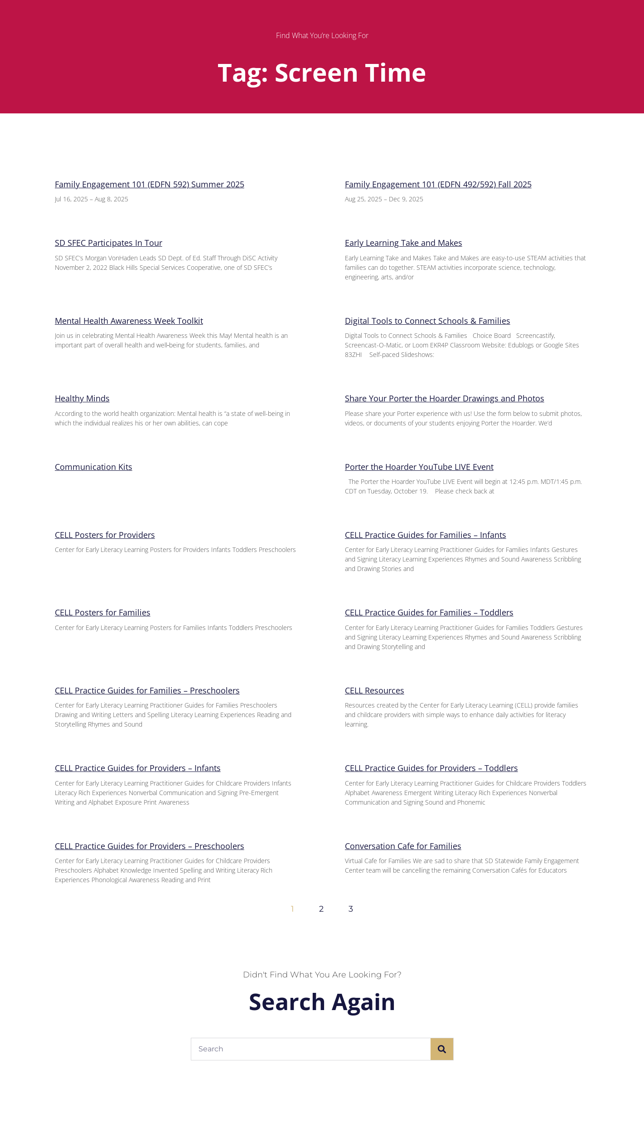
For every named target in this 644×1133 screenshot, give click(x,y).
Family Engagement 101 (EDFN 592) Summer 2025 (149, 184)
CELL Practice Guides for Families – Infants (425, 534)
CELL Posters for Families (102, 612)
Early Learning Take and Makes (403, 242)
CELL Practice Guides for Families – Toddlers (429, 612)
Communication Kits (93, 466)
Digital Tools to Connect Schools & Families (427, 320)
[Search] (442, 1049)
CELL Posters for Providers (105, 534)
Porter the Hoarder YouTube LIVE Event (419, 466)
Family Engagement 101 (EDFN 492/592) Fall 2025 (438, 184)
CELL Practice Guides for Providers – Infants (138, 767)
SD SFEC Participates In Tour (108, 242)
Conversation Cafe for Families (403, 845)
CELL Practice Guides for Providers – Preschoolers (149, 845)
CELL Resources (374, 690)
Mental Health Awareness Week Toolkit (129, 320)
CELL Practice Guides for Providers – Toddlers (431, 767)
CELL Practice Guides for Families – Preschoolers (147, 690)
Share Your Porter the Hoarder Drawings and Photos (444, 398)
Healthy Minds (82, 398)
